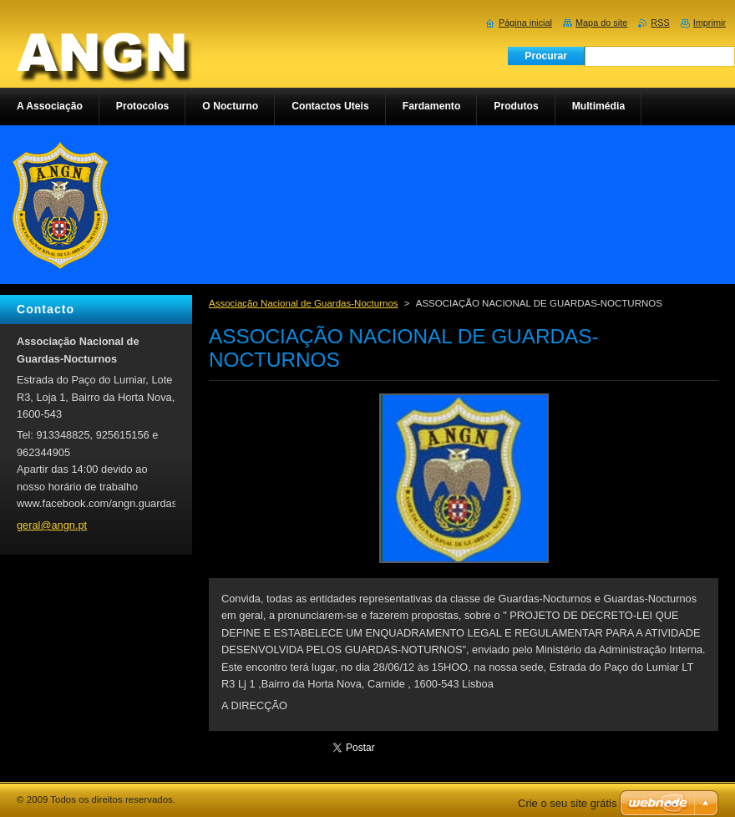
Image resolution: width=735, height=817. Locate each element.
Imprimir (709, 23)
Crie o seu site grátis (567, 803)
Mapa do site (601, 23)
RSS (660, 23)
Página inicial (525, 23)
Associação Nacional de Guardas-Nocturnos (303, 303)
